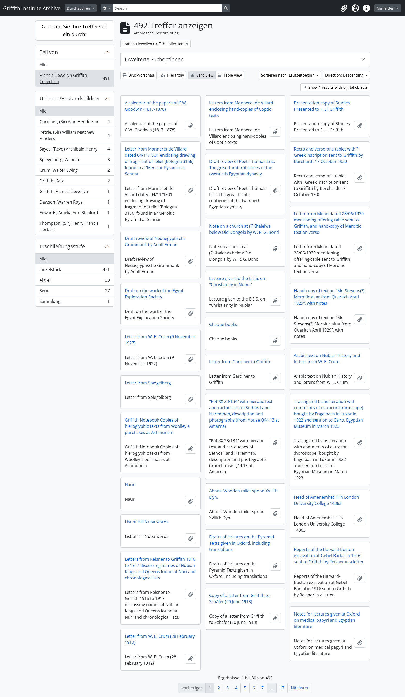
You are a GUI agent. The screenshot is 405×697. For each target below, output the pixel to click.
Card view (202, 75)
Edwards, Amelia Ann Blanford (74, 213)
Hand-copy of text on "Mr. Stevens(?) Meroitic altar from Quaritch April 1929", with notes (329, 297)
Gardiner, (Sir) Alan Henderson (74, 122)
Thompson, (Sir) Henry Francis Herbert (74, 226)
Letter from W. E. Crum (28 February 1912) (160, 639)
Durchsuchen (79, 8)
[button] (343, 8)
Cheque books (223, 324)
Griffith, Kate (74, 182)
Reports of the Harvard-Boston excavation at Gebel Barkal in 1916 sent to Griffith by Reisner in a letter (329, 555)
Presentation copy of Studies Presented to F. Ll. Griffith (322, 106)
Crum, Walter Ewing (74, 171)
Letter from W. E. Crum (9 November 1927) (160, 340)
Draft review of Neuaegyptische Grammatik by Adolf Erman (155, 242)
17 (282, 688)
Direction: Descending (344, 75)
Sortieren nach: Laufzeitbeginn (288, 75)
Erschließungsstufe (62, 246)
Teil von (49, 52)
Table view (230, 75)
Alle (43, 65)
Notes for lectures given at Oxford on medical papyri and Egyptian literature (327, 620)
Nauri (130, 485)
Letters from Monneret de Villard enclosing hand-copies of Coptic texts (241, 109)
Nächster (300, 688)
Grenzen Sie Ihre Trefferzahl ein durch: (75, 30)
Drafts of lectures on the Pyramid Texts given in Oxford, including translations (241, 543)
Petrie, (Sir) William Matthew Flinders (74, 135)
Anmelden (386, 8)
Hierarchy (172, 75)
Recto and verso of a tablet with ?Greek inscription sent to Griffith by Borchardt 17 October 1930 (328, 155)
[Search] (167, 8)
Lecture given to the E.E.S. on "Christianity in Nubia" (237, 281)
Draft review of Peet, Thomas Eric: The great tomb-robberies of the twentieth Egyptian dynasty (242, 168)
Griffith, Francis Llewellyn (74, 192)
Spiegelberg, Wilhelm (74, 160)
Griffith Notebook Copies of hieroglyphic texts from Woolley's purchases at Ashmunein (157, 426)
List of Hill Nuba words (146, 522)
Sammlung (74, 302)
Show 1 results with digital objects (335, 87)
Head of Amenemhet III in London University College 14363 (326, 500)
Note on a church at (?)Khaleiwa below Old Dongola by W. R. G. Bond (244, 229)
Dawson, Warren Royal (74, 203)
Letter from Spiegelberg (148, 383)
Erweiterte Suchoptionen (154, 59)
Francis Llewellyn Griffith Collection (74, 78)
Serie (74, 292)
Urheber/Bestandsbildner (70, 98)
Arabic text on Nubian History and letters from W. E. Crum (327, 358)
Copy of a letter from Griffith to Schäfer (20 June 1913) (239, 598)
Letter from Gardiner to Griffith (239, 361)
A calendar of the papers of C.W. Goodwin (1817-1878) (156, 106)
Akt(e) (74, 281)
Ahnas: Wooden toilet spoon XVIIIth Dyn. (243, 494)
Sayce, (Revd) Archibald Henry (74, 150)
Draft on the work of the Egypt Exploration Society (154, 294)
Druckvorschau (138, 75)
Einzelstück (74, 270)
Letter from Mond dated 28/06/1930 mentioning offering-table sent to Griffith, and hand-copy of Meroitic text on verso (329, 223)
